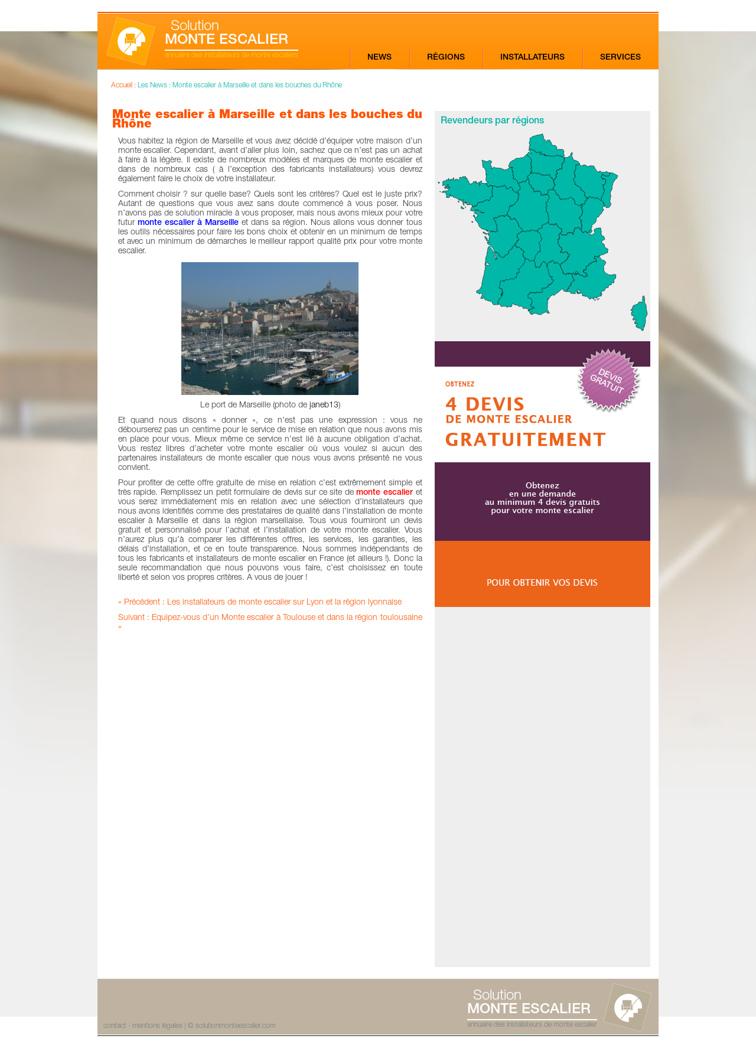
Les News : (155, 85)
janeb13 (323, 405)
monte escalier (385, 493)
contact (114, 1026)
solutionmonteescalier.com (235, 1026)
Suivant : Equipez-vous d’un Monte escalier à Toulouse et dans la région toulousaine (270, 618)
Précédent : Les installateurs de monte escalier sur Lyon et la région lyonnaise (263, 603)
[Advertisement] (542, 787)
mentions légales (157, 1026)
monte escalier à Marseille (188, 223)
